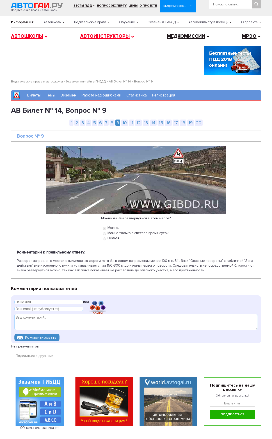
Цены (133, 5)
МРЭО (249, 36)
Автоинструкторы (105, 36)
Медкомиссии (186, 36)
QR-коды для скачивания (39, 428)
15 (161, 123)
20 (198, 123)
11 (131, 123)
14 (153, 123)
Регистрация (163, 95)
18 (183, 123)
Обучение (127, 22)
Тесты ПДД (82, 5)
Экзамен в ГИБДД (162, 22)
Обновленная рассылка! (232, 395)
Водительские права (90, 22)
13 (146, 123)
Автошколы (52, 22)
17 (176, 123)
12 (138, 123)
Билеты (34, 95)
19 (190, 123)
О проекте (148, 5)
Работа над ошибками (101, 95)
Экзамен (68, 95)
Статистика (136, 95)
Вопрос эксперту (112, 5)
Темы (50, 95)
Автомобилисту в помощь (208, 22)
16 (168, 123)
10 (124, 123)
